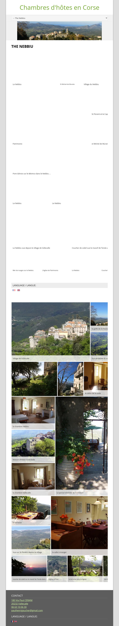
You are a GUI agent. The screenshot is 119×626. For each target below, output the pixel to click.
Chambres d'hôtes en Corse (59, 7)
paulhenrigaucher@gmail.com (27, 610)
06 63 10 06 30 (19, 607)
